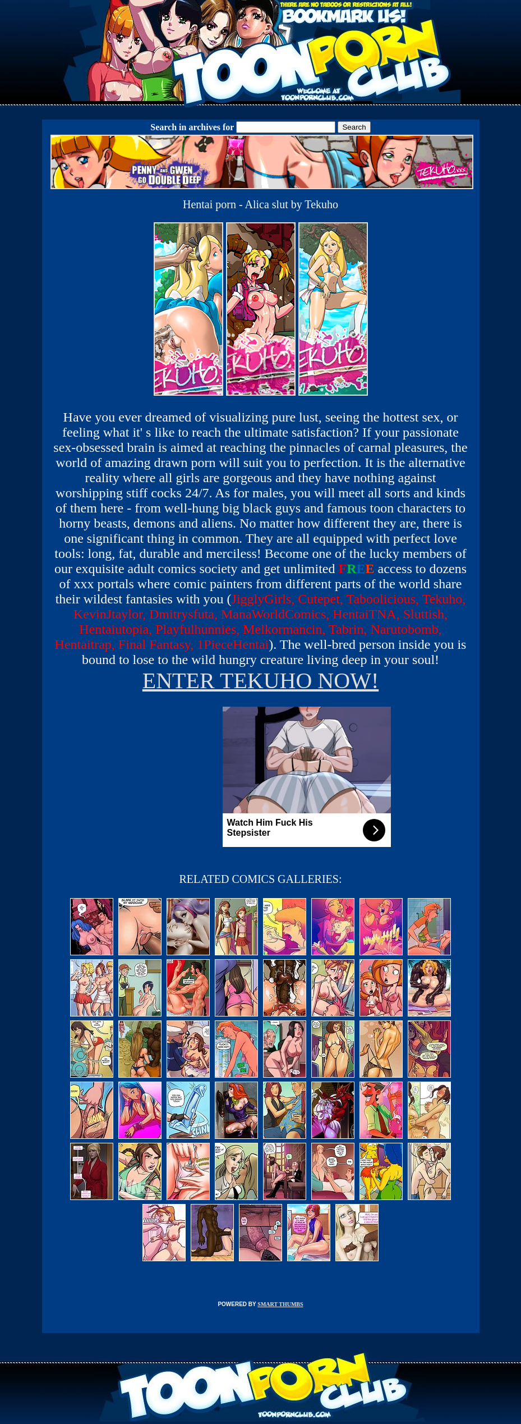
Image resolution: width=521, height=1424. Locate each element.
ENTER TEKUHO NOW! (260, 680)
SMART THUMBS (280, 1304)
